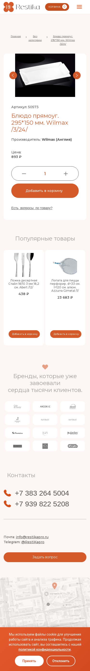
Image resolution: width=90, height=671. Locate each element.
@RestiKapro (32, 542)
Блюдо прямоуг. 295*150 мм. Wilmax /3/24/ (63, 40)
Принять (29, 661)
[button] (79, 7)
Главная (16, 36)
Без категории (35, 38)
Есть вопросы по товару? (32, 208)
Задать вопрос (45, 557)
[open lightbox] (45, 75)
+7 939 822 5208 (42, 504)
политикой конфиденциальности (44, 649)
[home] (22, 7)
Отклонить (60, 661)
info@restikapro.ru (32, 537)
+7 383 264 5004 (42, 493)
